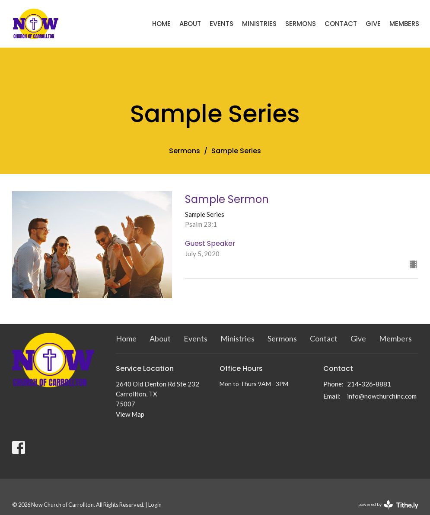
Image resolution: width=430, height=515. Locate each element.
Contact (341, 23)
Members (404, 23)
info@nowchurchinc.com (382, 396)
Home (161, 23)
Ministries (259, 23)
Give (373, 23)
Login (155, 504)
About (190, 23)
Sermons (300, 23)
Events (221, 23)
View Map (130, 414)
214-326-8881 (369, 384)
